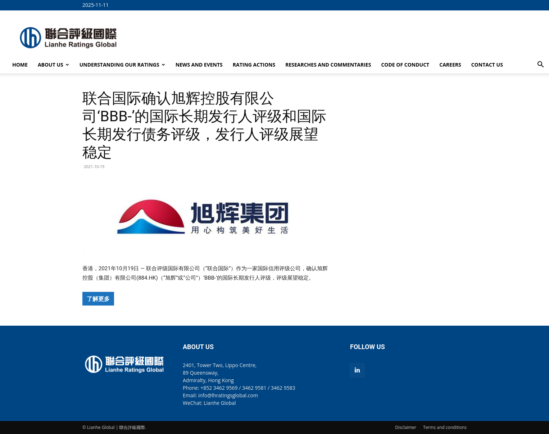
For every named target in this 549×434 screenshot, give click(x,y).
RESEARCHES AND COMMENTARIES (328, 64)
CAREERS (450, 64)
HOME (20, 64)
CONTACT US (487, 64)
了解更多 (98, 299)
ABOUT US (53, 64)
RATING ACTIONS (254, 64)
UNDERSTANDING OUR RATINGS (122, 64)
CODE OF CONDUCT (405, 64)
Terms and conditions (445, 427)
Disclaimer (405, 427)
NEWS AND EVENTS (199, 64)
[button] (540, 65)
